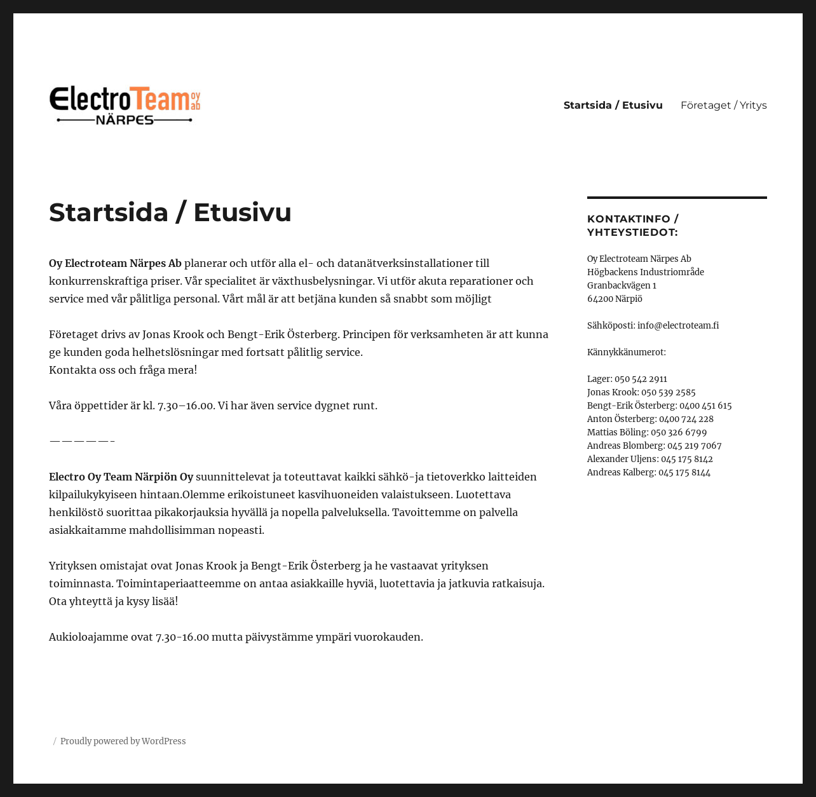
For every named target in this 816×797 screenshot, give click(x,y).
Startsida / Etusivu (613, 105)
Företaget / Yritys (724, 105)
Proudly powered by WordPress (123, 741)
